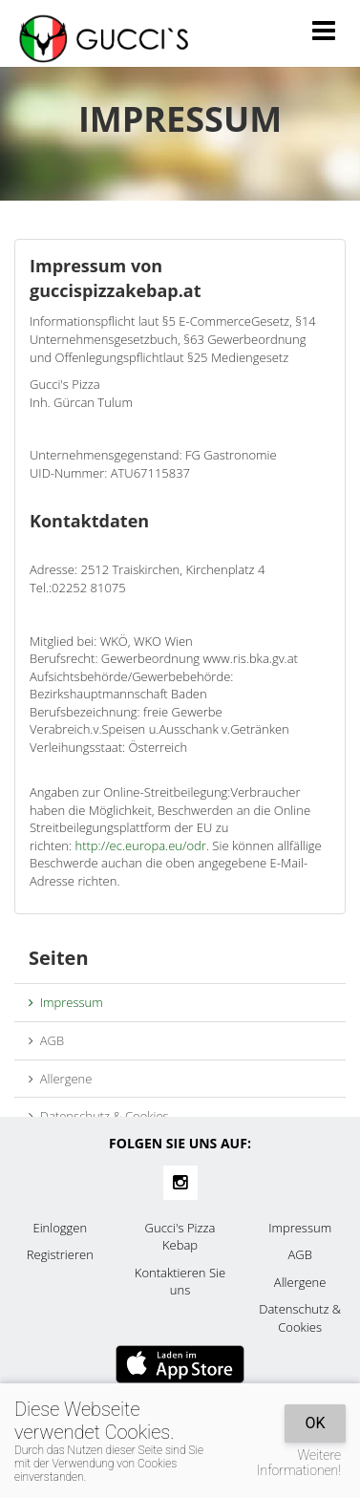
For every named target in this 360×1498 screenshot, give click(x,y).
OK (315, 1423)
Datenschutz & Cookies (99, 1115)
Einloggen (59, 1227)
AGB (46, 1040)
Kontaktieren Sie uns (180, 1281)
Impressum (66, 1002)
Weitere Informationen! (299, 1462)
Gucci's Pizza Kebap (180, 1236)
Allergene (60, 1078)
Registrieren (60, 1254)
